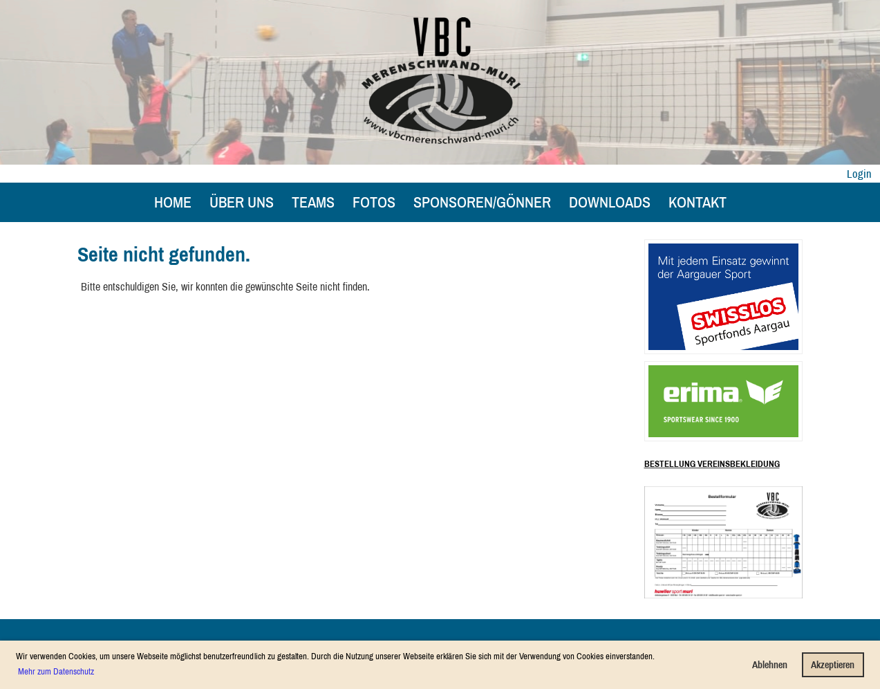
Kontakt (697, 202)
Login (859, 173)
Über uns (241, 202)
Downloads (609, 202)
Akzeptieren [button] (832, 664)
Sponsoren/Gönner (482, 202)
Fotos (374, 202)
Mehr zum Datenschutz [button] (56, 671)
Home (172, 202)
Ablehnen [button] (769, 664)
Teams (313, 202)
